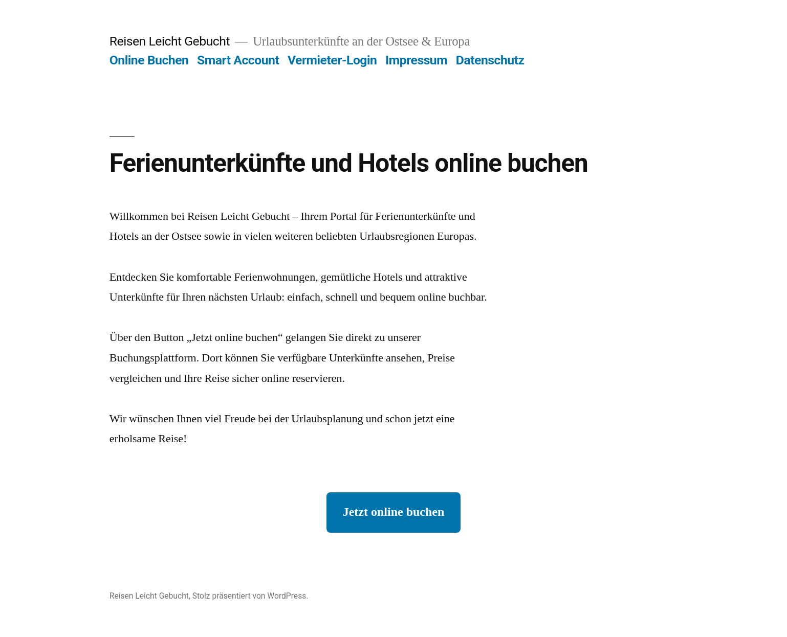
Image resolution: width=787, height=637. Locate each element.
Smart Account (238, 60)
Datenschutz (490, 60)
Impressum (416, 60)
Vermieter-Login (332, 60)
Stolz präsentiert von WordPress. (250, 596)
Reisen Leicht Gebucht (170, 41)
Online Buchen (149, 60)
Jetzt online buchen (394, 512)
